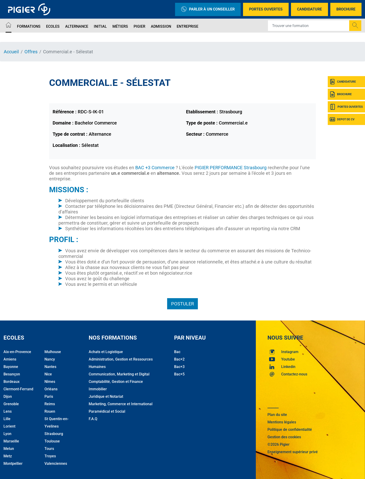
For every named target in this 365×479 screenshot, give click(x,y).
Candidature (309, 9)
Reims (49, 404)
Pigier (139, 26)
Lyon (7, 434)
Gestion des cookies (284, 437)
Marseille (11, 441)
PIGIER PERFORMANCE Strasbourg (231, 167)
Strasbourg (53, 434)
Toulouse (52, 441)
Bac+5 (179, 374)
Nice (48, 374)
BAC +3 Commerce (155, 167)
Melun (8, 448)
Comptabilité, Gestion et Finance (116, 381)
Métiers (120, 26)
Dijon (7, 396)
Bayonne (10, 366)
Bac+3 (179, 366)
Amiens (9, 359)
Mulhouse (52, 352)
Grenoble (11, 404)
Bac (177, 352)
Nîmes (49, 381)
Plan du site (277, 414)
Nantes (50, 366)
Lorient (9, 426)
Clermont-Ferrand (18, 389)
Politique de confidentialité (289, 429)
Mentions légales (281, 422)
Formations (29, 26)
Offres (30, 51)
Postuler (182, 304)
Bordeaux (11, 381)
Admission (161, 26)
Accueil (11, 51)
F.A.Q (93, 419)
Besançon (11, 374)
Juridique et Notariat (106, 396)
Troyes (50, 456)
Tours (49, 448)
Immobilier (98, 389)
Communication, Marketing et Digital (119, 374)
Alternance (76, 26)
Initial (100, 26)
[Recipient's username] (308, 25)
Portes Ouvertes (266, 9)
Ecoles (53, 26)
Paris (48, 396)
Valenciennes (55, 463)
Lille (6, 419)
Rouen (49, 411)
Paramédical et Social (107, 411)
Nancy (49, 359)
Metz (7, 456)
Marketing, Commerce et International (120, 404)
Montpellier (13, 463)
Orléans (50, 389)
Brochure (345, 9)
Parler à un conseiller (208, 9)
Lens (7, 411)
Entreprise (187, 26)
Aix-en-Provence (17, 352)
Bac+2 (179, 359)
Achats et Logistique (106, 352)
